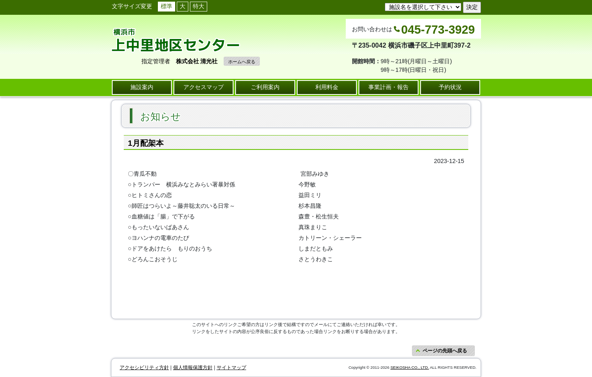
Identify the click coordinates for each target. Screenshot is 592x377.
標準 (166, 6)
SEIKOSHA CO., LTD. (410, 367)
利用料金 (326, 87)
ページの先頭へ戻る (445, 351)
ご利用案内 (265, 87)
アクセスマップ (203, 87)
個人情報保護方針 (193, 367)
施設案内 (141, 87)
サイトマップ (231, 367)
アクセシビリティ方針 (144, 367)
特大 (198, 6)
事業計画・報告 (388, 87)
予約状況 (450, 87)
